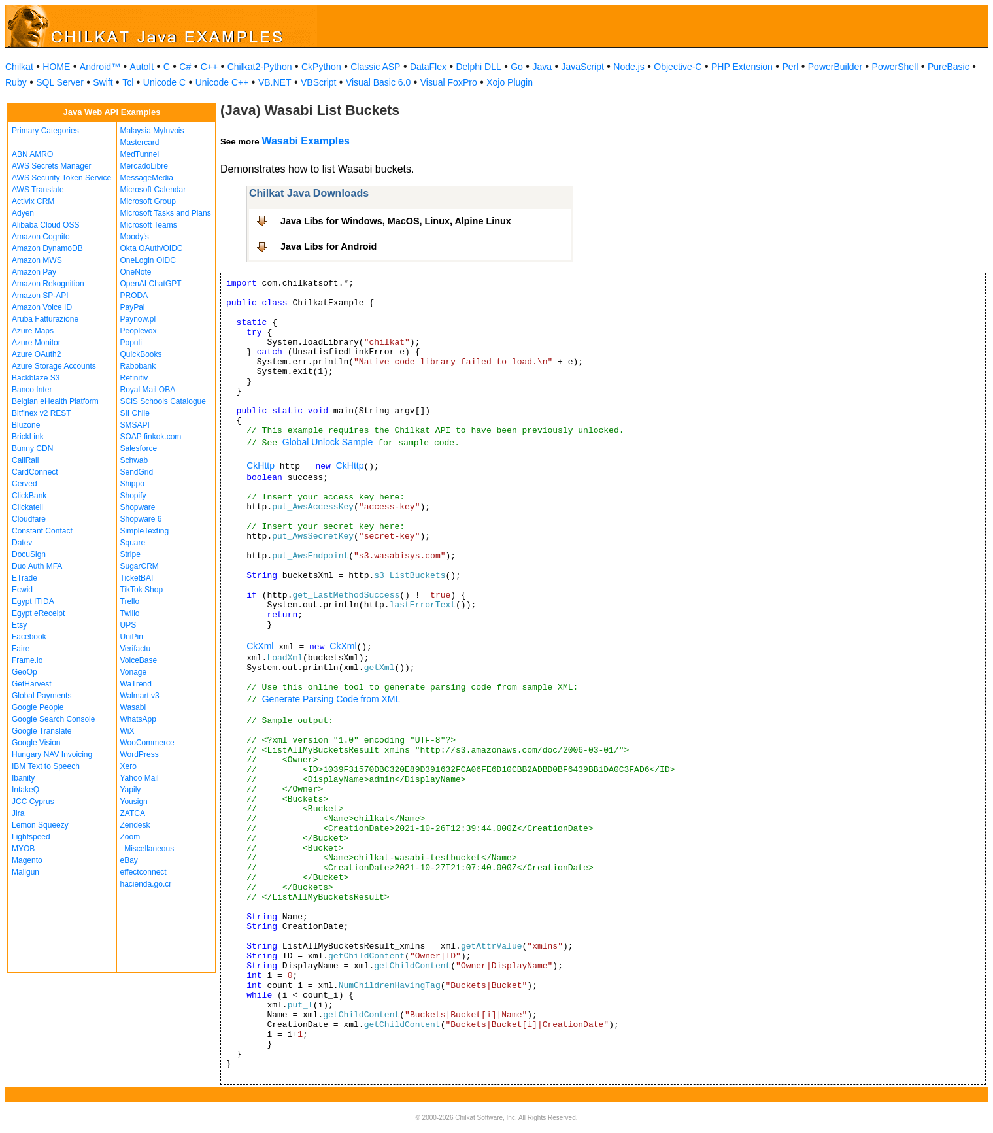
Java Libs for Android (328, 246)
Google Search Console (53, 719)
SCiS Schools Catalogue (163, 401)
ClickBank (29, 495)
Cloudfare (29, 519)
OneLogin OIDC (148, 260)
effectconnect (143, 872)
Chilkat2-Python (259, 66)
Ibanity (23, 778)
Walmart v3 (140, 695)
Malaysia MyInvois (152, 130)
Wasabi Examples (305, 140)
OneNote (136, 272)
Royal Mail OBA (148, 389)
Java (542, 66)
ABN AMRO (32, 154)
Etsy (19, 625)
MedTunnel (140, 154)
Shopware (138, 507)
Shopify (133, 495)
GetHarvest (32, 683)
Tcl (127, 82)
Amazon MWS (37, 260)
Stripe (130, 554)
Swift (102, 82)
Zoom (130, 836)
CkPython (321, 66)
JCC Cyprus (33, 801)
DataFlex (428, 66)
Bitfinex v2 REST (41, 413)
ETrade (24, 578)
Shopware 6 (141, 519)
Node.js (628, 66)
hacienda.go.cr (146, 883)
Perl (790, 66)
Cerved (24, 483)
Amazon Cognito (41, 236)
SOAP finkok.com (151, 436)
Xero (128, 766)
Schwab (134, 460)
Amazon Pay (34, 272)
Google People (37, 707)
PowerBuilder (835, 66)
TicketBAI (137, 578)
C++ (209, 66)
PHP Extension (742, 66)
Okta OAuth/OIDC (151, 248)
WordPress (139, 754)
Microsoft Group (148, 201)
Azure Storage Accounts (54, 366)
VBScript (318, 82)
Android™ (100, 66)
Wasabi (133, 707)
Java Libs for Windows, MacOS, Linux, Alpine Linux (395, 221)
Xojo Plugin (509, 82)
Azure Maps (33, 330)
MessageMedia (146, 177)
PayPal (132, 307)
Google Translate (41, 731)
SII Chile (135, 413)
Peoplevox (138, 330)
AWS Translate (38, 189)
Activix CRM (33, 201)
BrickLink (28, 436)
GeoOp (24, 672)
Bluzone (26, 425)
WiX (127, 731)
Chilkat (19, 66)
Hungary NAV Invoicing (52, 754)
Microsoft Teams (148, 224)
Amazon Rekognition (48, 283)
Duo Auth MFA (37, 566)
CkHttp (260, 465)
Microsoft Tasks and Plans (165, 213)
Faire (20, 648)
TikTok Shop (141, 589)
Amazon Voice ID (42, 307)
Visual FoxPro (448, 82)
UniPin (131, 636)
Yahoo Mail (139, 778)
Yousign (134, 801)
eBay (129, 860)
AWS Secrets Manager (52, 166)
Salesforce (139, 448)
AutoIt (142, 66)
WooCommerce (147, 742)
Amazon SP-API (40, 295)
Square (133, 542)
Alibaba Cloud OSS (45, 224)
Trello (130, 601)
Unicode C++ (222, 82)
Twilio (130, 613)
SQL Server (60, 82)
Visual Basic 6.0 (378, 82)
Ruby (16, 82)
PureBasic (948, 66)
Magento (27, 860)
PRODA (134, 295)
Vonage (133, 672)
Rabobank (138, 366)
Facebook (29, 636)
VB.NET (275, 82)
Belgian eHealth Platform (55, 401)
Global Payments (41, 695)
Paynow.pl (138, 319)
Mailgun (25, 872)
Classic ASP (375, 66)
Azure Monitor (36, 342)
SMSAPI (135, 425)
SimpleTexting (144, 530)
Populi (131, 342)
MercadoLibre (144, 166)
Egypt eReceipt (38, 613)
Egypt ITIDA (33, 601)
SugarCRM (139, 566)
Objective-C (677, 66)
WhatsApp (138, 719)
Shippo (132, 483)
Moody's (134, 236)
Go (517, 66)
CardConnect (35, 472)
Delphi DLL (478, 66)
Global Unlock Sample (327, 442)
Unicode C (164, 82)
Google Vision (36, 742)
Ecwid (22, 589)
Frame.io (27, 660)
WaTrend (136, 683)
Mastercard (140, 142)
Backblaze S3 (35, 377)
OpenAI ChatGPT (151, 283)
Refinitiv (134, 377)
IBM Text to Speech (46, 766)
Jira (18, 813)
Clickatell (27, 507)
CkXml (259, 646)
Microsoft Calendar (153, 189)
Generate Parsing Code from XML (331, 699)
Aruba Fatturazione (45, 319)
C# (185, 66)
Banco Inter (32, 389)
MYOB (23, 848)
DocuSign (29, 554)
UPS (128, 625)
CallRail (25, 460)
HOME (56, 66)
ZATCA (132, 813)
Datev (22, 542)
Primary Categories (45, 130)
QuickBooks (141, 354)
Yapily (130, 789)
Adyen (23, 213)
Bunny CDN (32, 448)
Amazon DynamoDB (47, 248)
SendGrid (137, 472)
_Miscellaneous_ (149, 848)
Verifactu (135, 648)
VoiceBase (139, 660)
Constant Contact (42, 530)
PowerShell (895, 66)
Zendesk (135, 825)
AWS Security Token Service (61, 177)
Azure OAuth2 (36, 354)
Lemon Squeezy (40, 825)
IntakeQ (25, 789)
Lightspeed (31, 836)
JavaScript (583, 66)
